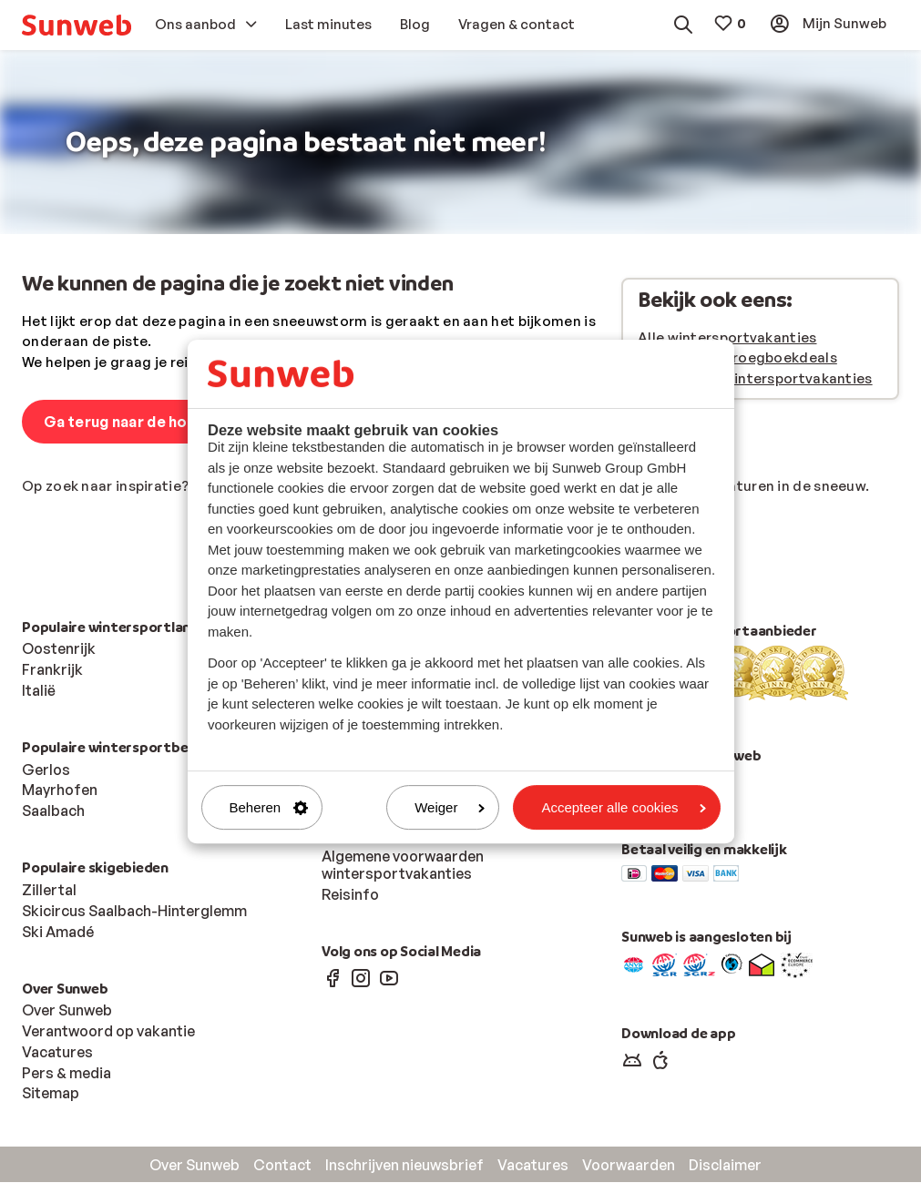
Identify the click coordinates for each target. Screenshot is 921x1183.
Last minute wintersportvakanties (755, 379)
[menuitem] (76, 25)
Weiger (449, 807)
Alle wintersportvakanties (727, 338)
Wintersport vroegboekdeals (737, 358)
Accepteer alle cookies (623, 807)
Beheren (269, 807)
